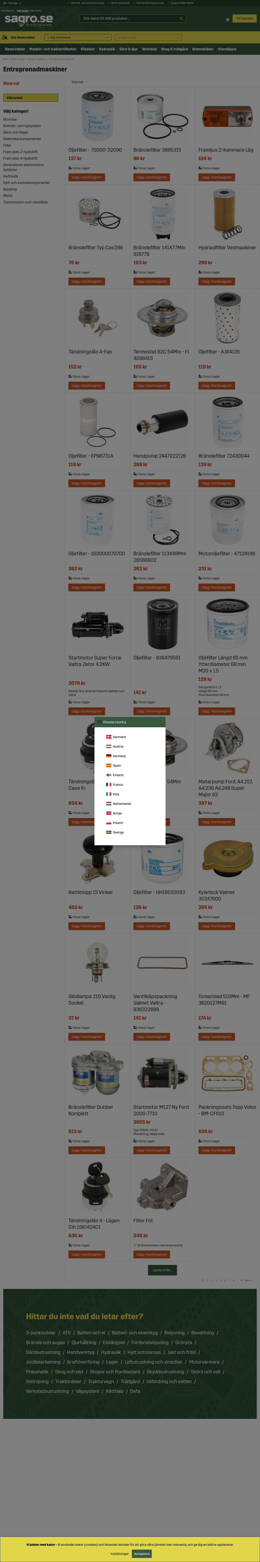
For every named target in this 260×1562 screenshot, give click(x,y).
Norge (114, 813)
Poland (114, 822)
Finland (115, 775)
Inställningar (120, 1554)
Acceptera (142, 1554)
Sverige (115, 832)
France (114, 784)
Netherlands (118, 803)
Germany (116, 756)
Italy (112, 794)
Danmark (116, 737)
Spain (113, 765)
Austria (115, 746)
